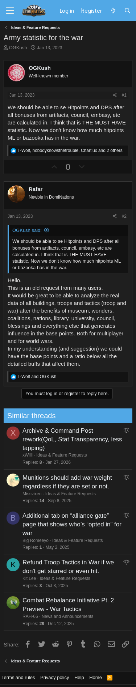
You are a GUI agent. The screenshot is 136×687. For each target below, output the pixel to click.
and (36, 376)
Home (95, 677)
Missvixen (16, 493)
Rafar (35, 189)
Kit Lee (14, 578)
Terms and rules (18, 677)
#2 (124, 216)
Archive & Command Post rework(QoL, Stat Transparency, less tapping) (57, 439)
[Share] (114, 95)
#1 (124, 95)
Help (79, 677)
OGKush (18, 47)
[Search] (127, 10)
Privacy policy (54, 677)
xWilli (12, 455)
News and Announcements (52, 616)
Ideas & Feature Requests (46, 455)
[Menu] (9, 11)
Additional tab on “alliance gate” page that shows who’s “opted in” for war (56, 524)
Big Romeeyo (20, 540)
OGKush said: (27, 230)
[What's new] (113, 10)
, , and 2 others (69, 150)
